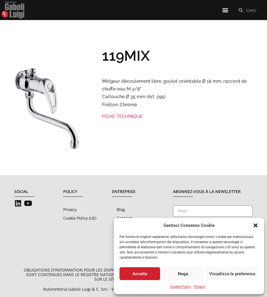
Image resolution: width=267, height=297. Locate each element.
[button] (255, 225)
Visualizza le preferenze (232, 273)
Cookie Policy (180, 287)
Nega (183, 273)
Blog (121, 209)
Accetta (139, 273)
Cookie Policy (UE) (79, 218)
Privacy (199, 287)
